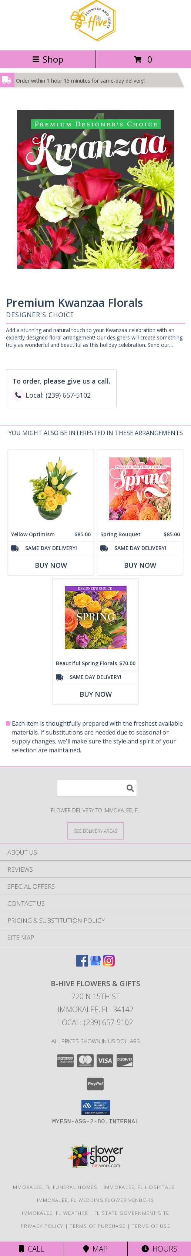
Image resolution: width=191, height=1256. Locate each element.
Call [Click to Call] (31, 1249)
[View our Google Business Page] (95, 964)
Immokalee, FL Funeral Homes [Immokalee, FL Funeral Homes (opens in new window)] (54, 1187)
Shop (47, 59)
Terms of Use (151, 1226)
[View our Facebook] (82, 964)
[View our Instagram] (109, 964)
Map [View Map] (95, 1249)
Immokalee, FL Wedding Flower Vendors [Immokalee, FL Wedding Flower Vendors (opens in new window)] (95, 1200)
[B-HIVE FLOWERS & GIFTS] (95, 39)
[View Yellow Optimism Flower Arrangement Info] (51, 489)
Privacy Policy (42, 1226)
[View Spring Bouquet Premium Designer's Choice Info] (140, 489)
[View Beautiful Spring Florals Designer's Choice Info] (95, 618)
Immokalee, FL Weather (55, 1213)
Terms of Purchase (97, 1226)
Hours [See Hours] (159, 1249)
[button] (95, 1107)
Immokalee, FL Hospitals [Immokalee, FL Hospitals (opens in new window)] (139, 1187)
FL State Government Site (131, 1213)
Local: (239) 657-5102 (95, 1022)
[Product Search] (97, 788)
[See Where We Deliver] (95, 830)
